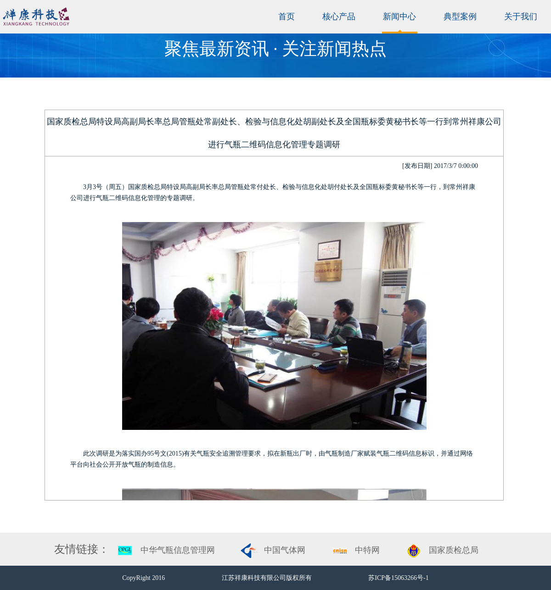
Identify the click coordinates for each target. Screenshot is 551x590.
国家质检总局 (453, 550)
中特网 (367, 550)
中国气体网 (284, 550)
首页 (286, 16)
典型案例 (460, 16)
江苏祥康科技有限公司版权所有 (268, 577)
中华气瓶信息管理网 (178, 550)
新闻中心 (399, 16)
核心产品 (338, 16)
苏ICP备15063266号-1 (398, 577)
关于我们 (520, 16)
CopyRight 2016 (144, 577)
